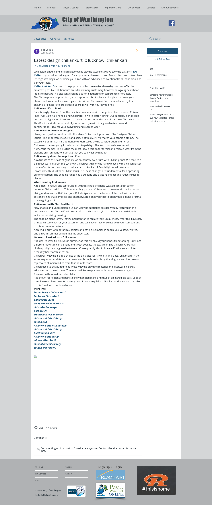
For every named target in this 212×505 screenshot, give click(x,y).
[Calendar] (74, 467)
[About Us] (47, 467)
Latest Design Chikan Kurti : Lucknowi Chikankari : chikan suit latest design (162, 117)
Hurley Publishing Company (46, 495)
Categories (40, 38)
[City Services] (44, 473)
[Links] (43, 480)
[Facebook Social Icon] (172, 23)
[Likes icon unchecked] (36, 428)
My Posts (69, 38)
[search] (162, 38)
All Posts (55, 38)
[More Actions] (140, 50)
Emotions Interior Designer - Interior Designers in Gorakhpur (162, 98)
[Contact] (73, 473)
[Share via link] (51, 428)
